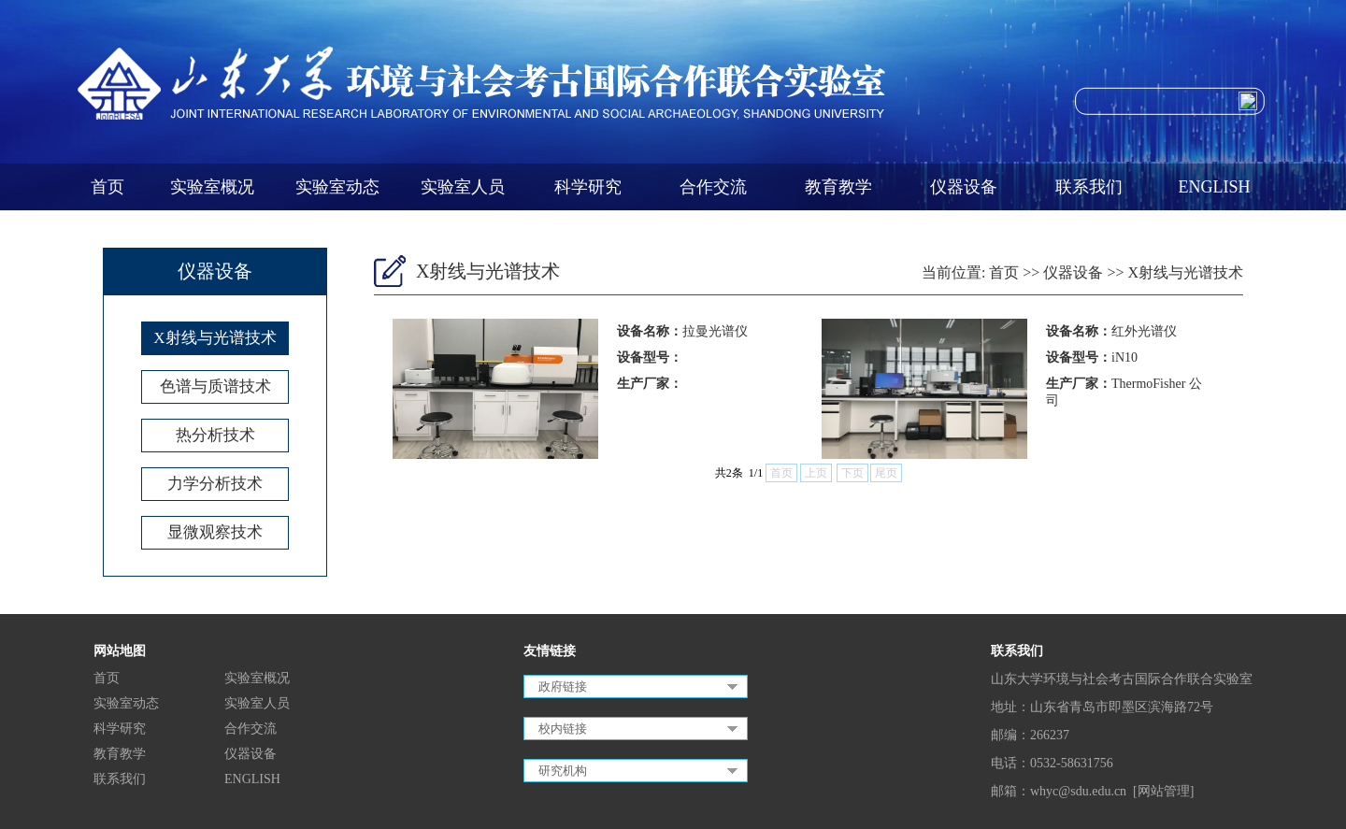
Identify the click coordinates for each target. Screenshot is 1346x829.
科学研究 (588, 187)
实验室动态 (337, 187)
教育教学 (838, 187)
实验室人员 (463, 187)
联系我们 (1089, 187)
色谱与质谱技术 (215, 386)
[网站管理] (1163, 791)
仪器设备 (963, 187)
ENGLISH (1215, 187)
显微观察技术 (215, 532)
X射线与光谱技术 (214, 338)
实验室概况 (212, 187)
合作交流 (713, 187)
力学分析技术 (215, 484)
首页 (107, 187)
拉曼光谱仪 (715, 331)
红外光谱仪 (1144, 331)
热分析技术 (215, 435)
